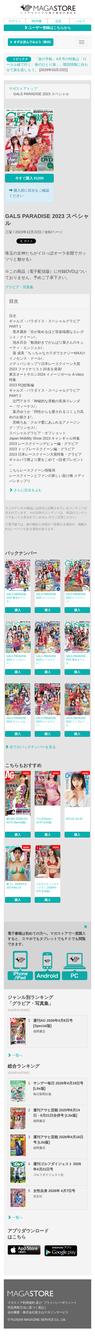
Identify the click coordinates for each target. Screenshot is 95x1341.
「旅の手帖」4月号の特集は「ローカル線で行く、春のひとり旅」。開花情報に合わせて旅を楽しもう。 (47, 64)
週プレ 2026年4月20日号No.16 (16, 886)
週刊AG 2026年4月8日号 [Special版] (17, 820)
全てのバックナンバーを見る (30, 747)
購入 (18, 610)
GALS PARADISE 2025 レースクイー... (46, 660)
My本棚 (36, 21)
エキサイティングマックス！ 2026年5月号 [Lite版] (47, 888)
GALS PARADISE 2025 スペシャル (46, 596)
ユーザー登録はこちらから (47, 28)
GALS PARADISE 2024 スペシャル (16, 720)
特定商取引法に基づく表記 (26, 1307)
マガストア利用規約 (21, 1302)
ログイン (15, 21)
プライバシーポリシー (59, 1302)
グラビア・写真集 (19, 287)
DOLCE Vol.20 (74, 818)
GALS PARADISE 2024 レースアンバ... (46, 722)
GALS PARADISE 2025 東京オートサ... (76, 660)
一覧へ (15, 1055)
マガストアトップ (23, 89)
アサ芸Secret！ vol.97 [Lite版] (44, 820)
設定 (58, 21)
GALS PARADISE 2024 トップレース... (76, 722)
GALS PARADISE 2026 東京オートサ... (16, 598)
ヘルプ (80, 21)
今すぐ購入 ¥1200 (29, 178)
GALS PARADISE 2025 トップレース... (16, 660)
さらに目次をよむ (25, 490)
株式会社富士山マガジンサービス (45, 1312)
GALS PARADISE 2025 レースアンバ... (76, 598)
